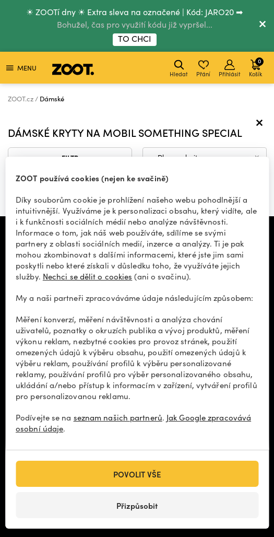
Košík (256, 67)
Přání (203, 69)
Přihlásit (230, 69)
